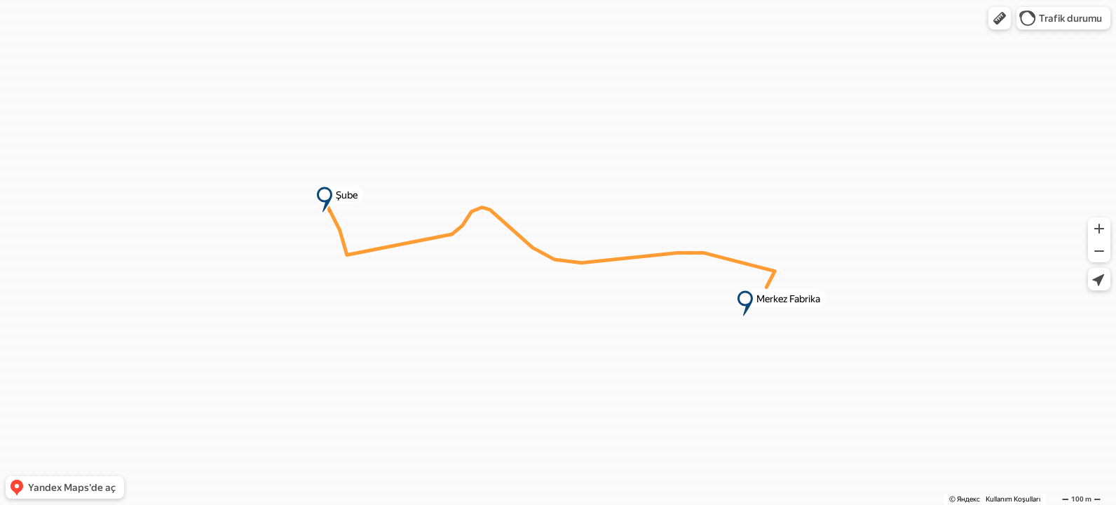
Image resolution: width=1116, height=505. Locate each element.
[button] (999, 18)
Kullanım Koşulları (1013, 499)
